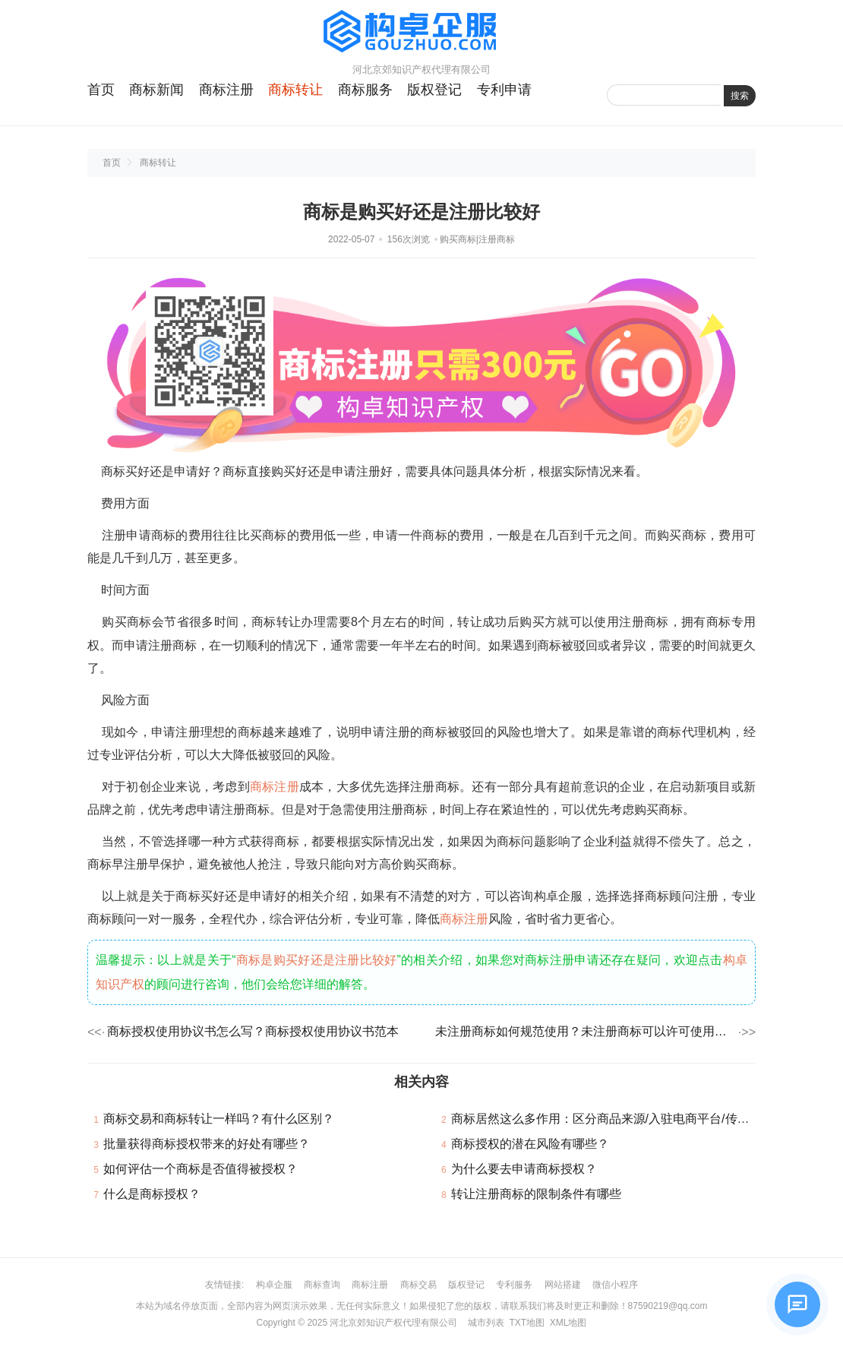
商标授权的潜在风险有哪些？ (530, 1143)
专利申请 (504, 89)
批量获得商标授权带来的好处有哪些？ (206, 1143)
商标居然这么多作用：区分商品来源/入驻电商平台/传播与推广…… (630, 1118)
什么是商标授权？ (151, 1193)
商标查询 (322, 1284)
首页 (101, 89)
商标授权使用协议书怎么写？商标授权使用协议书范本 (253, 1031)
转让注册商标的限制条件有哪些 (536, 1193)
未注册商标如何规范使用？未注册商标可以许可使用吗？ (585, 1031)
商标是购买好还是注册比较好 (316, 959)
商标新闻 (156, 89)
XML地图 (568, 1322)
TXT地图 (527, 1322)
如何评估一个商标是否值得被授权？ (200, 1168)
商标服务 (365, 89)
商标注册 (226, 89)
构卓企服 (274, 1284)
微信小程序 (615, 1284)
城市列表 (486, 1322)
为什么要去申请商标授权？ (524, 1168)
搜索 (740, 95)
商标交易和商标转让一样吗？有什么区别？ (218, 1118)
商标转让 (295, 89)
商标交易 (418, 1284)
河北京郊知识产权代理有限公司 (393, 1322)
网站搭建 (563, 1284)
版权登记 (434, 89)
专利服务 (514, 1284)
